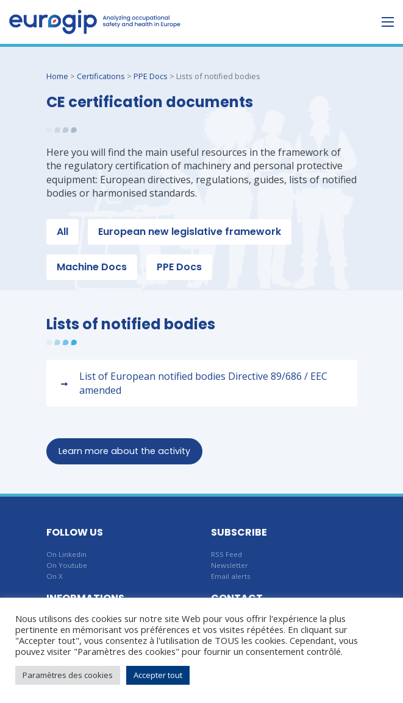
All (62, 232)
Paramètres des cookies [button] (68, 675)
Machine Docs (92, 267)
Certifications (101, 76)
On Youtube (66, 565)
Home (57, 76)
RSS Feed (226, 554)
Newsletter (229, 565)
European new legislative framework (189, 232)
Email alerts (231, 576)
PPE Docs (151, 76)
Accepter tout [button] (158, 675)
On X (54, 576)
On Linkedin (66, 554)
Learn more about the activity (124, 451)
